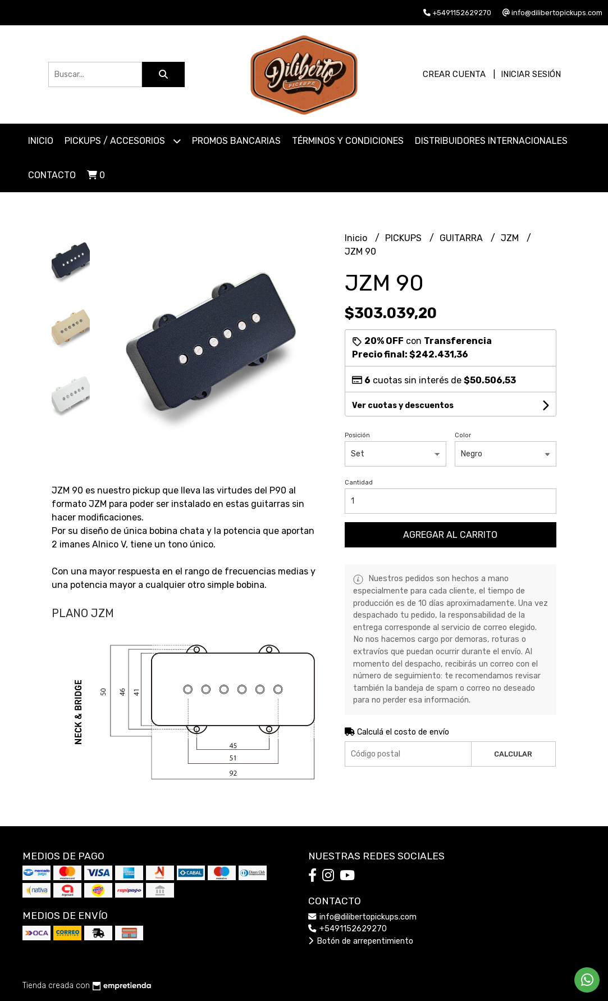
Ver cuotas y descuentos (403, 405)
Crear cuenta (454, 74)
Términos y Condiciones (348, 140)
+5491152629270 (347, 929)
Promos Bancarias (236, 140)
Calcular (513, 754)
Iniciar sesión (531, 74)
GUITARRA (462, 238)
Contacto (52, 175)
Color (463, 435)
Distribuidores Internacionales (491, 140)
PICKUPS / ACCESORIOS (123, 141)
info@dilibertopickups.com (362, 917)
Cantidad (359, 482)
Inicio (40, 140)
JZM (511, 238)
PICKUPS (404, 238)
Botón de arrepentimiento (360, 941)
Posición (357, 435)
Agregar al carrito (450, 534)
